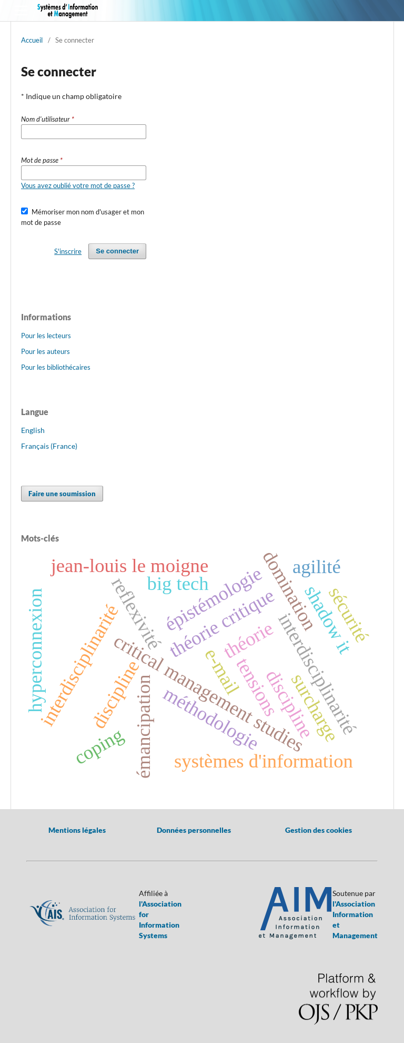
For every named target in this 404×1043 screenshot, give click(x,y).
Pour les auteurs (45, 351)
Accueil (32, 40)
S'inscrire (68, 251)
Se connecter (117, 251)
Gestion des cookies (318, 829)
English (33, 430)
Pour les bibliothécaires (55, 367)
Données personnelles (194, 829)
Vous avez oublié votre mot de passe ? (78, 185)
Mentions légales (77, 829)
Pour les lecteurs (46, 335)
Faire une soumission (62, 493)
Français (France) (49, 445)
